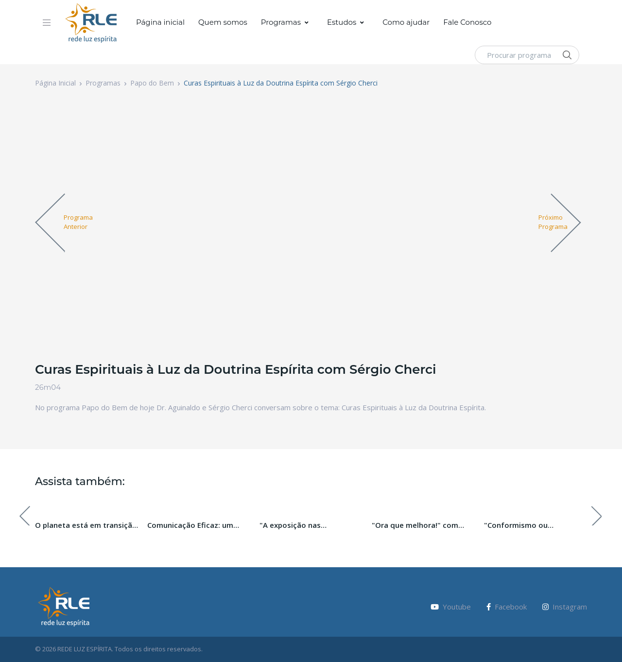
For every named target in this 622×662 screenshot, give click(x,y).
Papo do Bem (152, 82)
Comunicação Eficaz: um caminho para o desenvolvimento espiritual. (196, 525)
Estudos (341, 22)
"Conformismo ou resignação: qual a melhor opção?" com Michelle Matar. (535, 525)
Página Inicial (55, 82)
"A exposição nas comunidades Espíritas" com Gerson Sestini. (310, 525)
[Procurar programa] (527, 55)
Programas (281, 22)
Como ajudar (406, 22)
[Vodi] (91, 23)
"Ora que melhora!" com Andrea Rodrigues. (415, 525)
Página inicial (160, 22)
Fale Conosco (467, 22)
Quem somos (222, 22)
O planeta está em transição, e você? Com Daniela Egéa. (87, 525)
